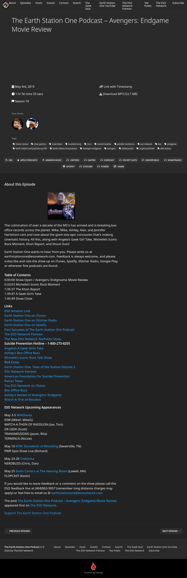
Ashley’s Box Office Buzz (22, 353)
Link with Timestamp (115, 87)
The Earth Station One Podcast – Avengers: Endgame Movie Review (67, 501)
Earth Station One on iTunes (25, 315)
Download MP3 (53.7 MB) (118, 94)
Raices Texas (13, 381)
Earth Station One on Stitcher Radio (30, 320)
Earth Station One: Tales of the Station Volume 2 (39, 367)
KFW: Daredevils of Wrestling (37, 446)
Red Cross (11, 362)
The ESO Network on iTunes (24, 385)
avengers (110, 148)
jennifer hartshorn (124, 144)
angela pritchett (145, 148)
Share (119, 166)
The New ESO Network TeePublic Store (32, 339)
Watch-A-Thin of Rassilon (22, 399)
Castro (90, 160)
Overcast (107, 160)
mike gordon (38, 144)
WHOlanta (24, 415)
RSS (9, 160)
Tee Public (148, 4)
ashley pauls (126, 148)
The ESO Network (161, 4)
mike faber (55, 144)
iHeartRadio (173, 160)
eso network (145, 144)
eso (158, 144)
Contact (63, 3)
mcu (87, 144)
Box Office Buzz (15, 390)
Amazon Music (52, 160)
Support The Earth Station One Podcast (32, 513)
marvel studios (103, 144)
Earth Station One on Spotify (25, 325)
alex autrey (164, 148)
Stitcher (86, 166)
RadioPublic (150, 160)
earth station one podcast (63, 148)
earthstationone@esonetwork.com (77, 493)
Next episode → (171, 531)
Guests (51, 3)
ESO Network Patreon (20, 371)
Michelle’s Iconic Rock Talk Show (28, 357)
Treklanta (27, 458)
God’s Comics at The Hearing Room (42, 471)
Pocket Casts (128, 160)
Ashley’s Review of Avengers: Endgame (33, 395)
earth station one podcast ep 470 (30, 148)
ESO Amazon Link (17, 311)
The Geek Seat (88, 5)
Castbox (73, 160)
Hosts (38, 3)
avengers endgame (90, 148)
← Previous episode (18, 531)
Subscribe (178, 3)
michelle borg (73, 144)
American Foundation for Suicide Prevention (37, 376)
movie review (20, 144)
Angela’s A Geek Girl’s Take (23, 348)
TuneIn (103, 166)
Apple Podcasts (27, 160)
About (12, 3)
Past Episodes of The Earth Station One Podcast (39, 329)
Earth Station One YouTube (108, 4)
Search (77, 3)
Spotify (69, 166)
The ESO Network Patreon (127, 5)
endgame (170, 144)
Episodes (25, 3)
